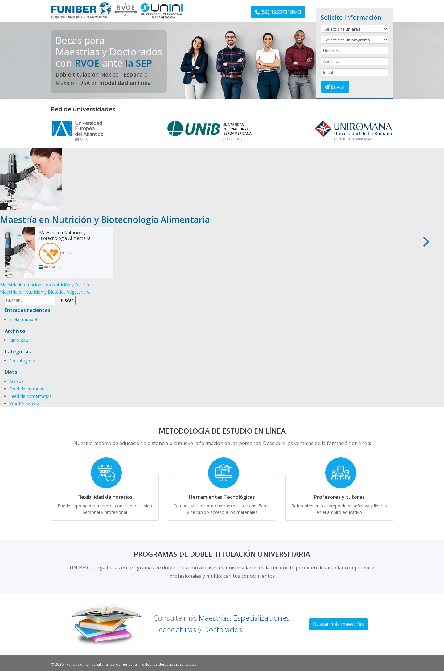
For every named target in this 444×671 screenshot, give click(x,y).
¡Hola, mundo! (23, 319)
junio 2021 (19, 340)
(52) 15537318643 (278, 12)
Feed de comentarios (30, 396)
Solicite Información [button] (351, 17)
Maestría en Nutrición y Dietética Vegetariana (45, 292)
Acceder (17, 381)
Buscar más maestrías (338, 624)
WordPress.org (24, 403)
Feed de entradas (26, 389)
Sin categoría (22, 361)
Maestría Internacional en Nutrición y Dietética (46, 285)
